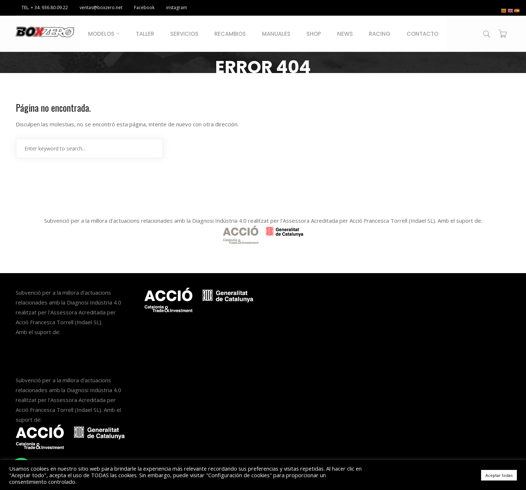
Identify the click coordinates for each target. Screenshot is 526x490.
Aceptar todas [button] (498, 475)
